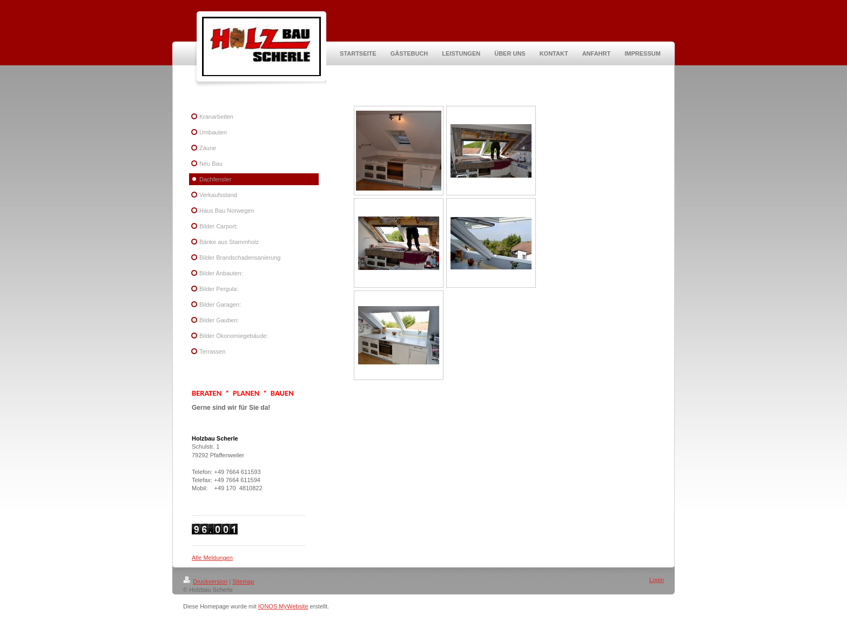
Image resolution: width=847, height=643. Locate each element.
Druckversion (205, 581)
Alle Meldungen (212, 557)
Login (656, 580)
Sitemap (243, 581)
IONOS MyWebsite (283, 606)
